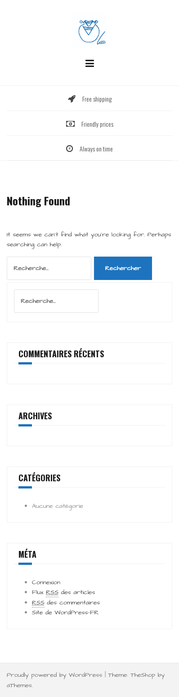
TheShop (142, 674)
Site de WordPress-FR (65, 612)
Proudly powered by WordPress (54, 674)
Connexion (46, 582)
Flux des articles (63, 592)
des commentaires (66, 603)
